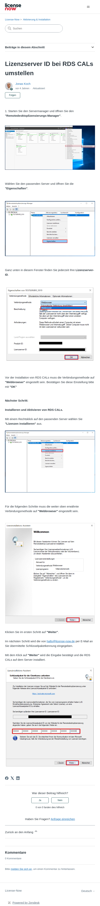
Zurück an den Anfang (21, 831)
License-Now (12, 19)
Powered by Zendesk (26, 902)
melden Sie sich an (21, 869)
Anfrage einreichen (63, 819)
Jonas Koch (22, 83)
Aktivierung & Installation (36, 19)
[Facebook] (6, 778)
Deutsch (88, 891)
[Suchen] (33, 28)
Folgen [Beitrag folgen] (12, 95)
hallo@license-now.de (61, 641)
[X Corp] (12, 778)
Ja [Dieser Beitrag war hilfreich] (40, 800)
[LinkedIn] (18, 778)
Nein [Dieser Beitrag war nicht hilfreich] (60, 800)
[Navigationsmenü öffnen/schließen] (88, 7)
